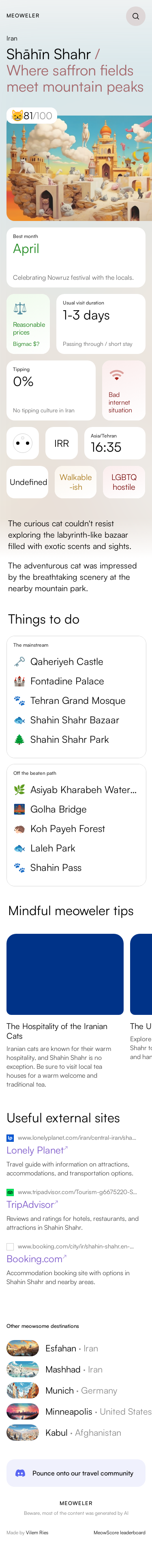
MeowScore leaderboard (120, 1532)
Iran (11, 38)
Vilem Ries (37, 1532)
